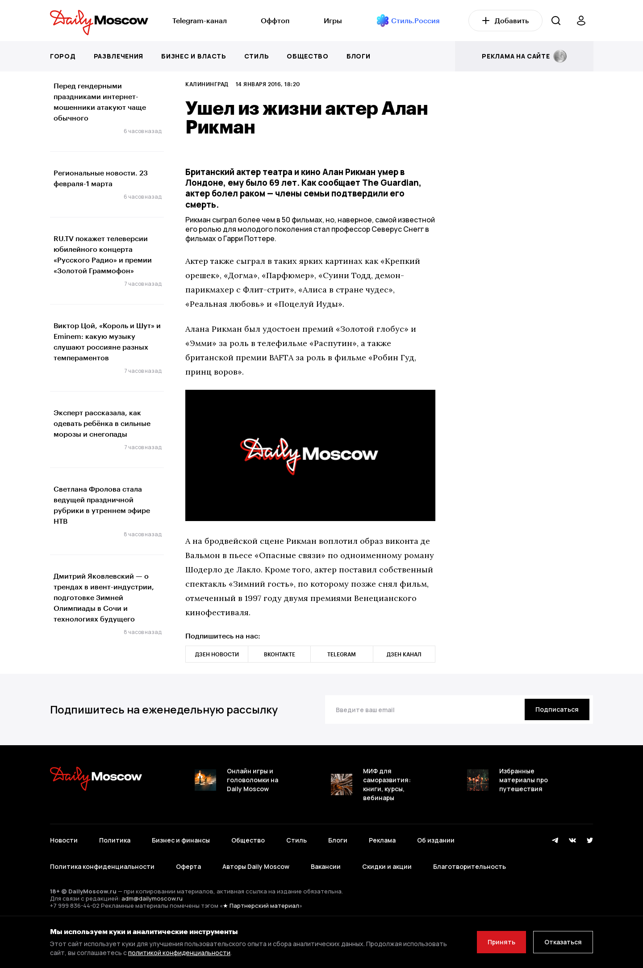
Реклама (382, 840)
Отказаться (563, 942)
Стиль (256, 56)
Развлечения (119, 56)
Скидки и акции (387, 866)
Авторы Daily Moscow (255, 866)
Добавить (505, 20)
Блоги (359, 56)
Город (63, 56)
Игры (333, 20)
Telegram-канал (199, 20)
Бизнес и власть (193, 56)
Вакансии (326, 866)
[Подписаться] (557, 709)
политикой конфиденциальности (179, 952)
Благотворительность (469, 866)
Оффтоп (275, 20)
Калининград (206, 84)
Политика (114, 840)
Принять (501, 942)
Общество (308, 56)
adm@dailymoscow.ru (152, 898)
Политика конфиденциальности (102, 866)
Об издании (436, 840)
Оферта (188, 866)
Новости (64, 840)
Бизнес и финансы (181, 840)
